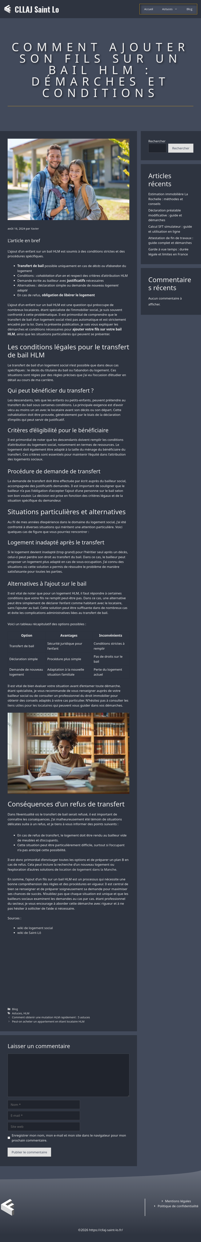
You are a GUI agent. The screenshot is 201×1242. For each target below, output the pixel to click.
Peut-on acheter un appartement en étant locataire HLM (48, 1021)
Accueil (148, 9)
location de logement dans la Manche (87, 869)
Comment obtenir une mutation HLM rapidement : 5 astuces (51, 1017)
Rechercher (157, 141)
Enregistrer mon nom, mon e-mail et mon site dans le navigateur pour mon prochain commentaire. (69, 1137)
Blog (189, 9)
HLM (26, 1013)
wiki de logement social (35, 928)
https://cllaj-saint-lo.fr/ (106, 1230)
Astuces (172, 9)
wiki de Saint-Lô (29, 932)
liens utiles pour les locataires (30, 705)
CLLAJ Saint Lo (37, 9)
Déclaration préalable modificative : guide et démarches (165, 215)
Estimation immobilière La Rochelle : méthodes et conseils (168, 199)
